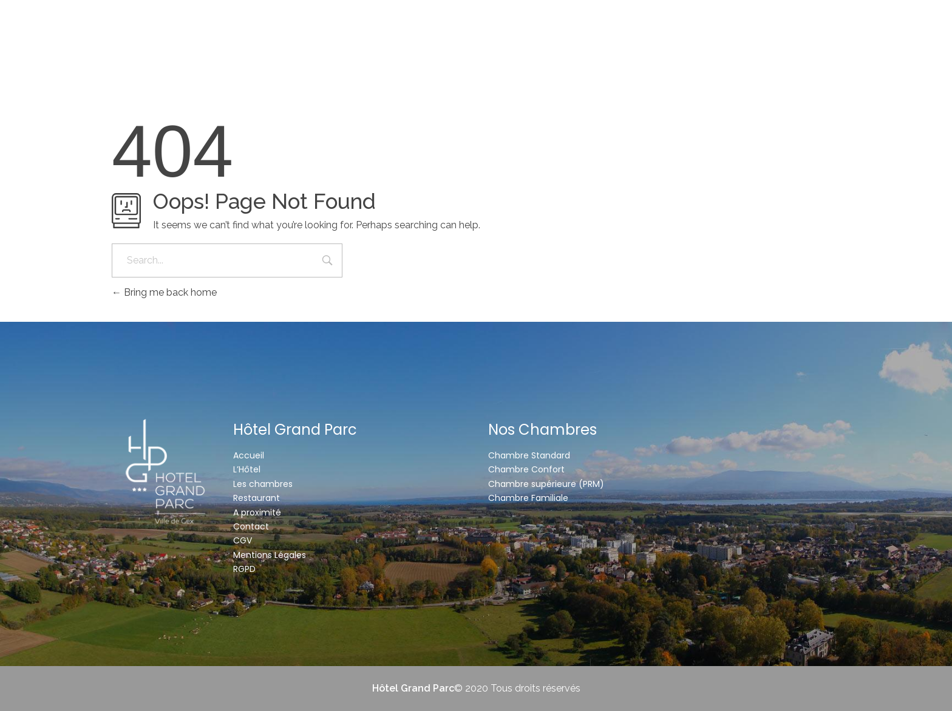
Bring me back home (164, 292)
